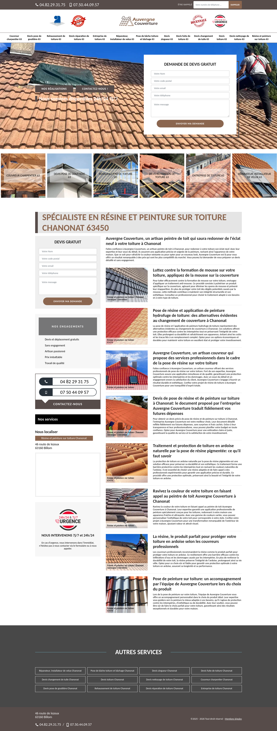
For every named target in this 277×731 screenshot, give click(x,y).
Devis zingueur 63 (167, 38)
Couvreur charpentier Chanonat (217, 679)
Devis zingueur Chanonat (164, 670)
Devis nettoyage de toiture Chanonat (164, 679)
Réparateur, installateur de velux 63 (122, 38)
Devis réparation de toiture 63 (79, 38)
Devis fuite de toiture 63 (183, 38)
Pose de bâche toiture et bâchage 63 (147, 38)
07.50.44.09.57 (84, 4)
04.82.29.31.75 (50, 4)
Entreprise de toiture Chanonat (216, 688)
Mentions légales (233, 718)
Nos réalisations (54, 88)
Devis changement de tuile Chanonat (60, 679)
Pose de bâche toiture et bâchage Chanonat (112, 670)
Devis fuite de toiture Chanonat (216, 670)
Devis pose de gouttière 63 (34, 38)
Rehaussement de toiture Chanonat (112, 688)
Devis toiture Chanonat (112, 679)
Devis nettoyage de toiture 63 (239, 38)
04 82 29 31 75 (74, 381)
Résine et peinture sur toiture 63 (261, 38)
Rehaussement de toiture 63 (56, 38)
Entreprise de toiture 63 (100, 38)
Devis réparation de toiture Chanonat (164, 688)
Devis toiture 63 (222, 38)
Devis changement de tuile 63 (203, 38)
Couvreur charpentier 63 (14, 38)
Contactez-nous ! (95, 88)
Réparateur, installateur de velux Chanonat (60, 670)
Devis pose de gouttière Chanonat (60, 688)
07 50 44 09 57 (74, 392)
